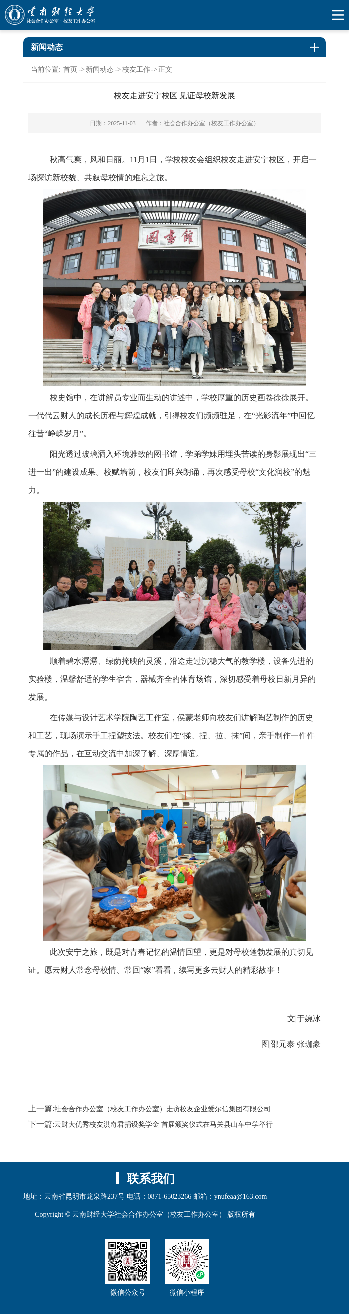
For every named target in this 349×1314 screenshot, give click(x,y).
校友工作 (136, 69)
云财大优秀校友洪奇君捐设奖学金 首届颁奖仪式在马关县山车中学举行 (163, 1124)
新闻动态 (100, 69)
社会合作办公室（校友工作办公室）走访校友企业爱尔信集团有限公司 (162, 1109)
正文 (165, 69)
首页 (70, 69)
